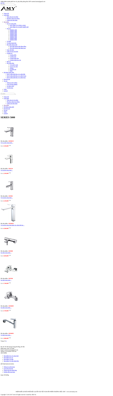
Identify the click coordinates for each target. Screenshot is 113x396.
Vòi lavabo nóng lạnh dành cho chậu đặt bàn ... (12, 225)
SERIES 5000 (13, 34)
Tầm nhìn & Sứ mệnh (12, 17)
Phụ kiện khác (10, 63)
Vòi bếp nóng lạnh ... (6, 335)
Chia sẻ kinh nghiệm (12, 84)
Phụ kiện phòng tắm (12, 44)
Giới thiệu (6, 15)
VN (3, 3)
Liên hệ (6, 91)
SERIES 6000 (13, 35)
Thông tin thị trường (12, 82)
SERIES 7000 (13, 37)
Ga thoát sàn (13, 69)
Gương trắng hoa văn (15, 60)
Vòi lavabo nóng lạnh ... (7, 170)
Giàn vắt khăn (10, 50)
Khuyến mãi (7, 79)
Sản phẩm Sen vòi (8, 357)
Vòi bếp (9, 41)
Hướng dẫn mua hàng (9, 372)
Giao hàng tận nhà (8, 368)
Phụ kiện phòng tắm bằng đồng (18, 46)
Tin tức (5, 81)
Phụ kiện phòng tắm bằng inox (18, 48)
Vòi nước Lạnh (14, 65)
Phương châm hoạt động (13, 18)
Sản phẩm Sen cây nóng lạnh (11, 356)
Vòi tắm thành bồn (11, 43)
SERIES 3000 (13, 31)
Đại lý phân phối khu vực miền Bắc (16, 74)
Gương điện (13, 55)
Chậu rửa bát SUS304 (12, 51)
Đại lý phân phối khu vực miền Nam (16, 77)
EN (1, 3)
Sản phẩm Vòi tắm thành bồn (11, 361)
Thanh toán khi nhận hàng (10, 370)
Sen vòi (9, 28)
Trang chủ (6, 13)
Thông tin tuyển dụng (9, 367)
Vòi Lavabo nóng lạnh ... (7, 142)
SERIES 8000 (13, 38)
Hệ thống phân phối (9, 72)
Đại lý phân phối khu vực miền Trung (16, 76)
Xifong (11, 68)
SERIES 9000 (13, 39)
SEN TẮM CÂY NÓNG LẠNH (18, 25)
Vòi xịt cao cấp (14, 66)
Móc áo (9, 61)
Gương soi (9, 53)
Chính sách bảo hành (12, 20)
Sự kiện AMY (10, 86)
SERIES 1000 (13, 30)
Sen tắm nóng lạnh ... (6, 252)
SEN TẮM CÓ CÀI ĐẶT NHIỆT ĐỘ (19, 27)
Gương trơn (13, 56)
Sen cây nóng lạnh (11, 23)
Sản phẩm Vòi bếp (8, 359)
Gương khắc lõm (14, 58)
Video (5, 89)
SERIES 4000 (13, 32)
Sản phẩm (6, 22)
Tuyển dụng (10, 87)
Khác (11, 71)
